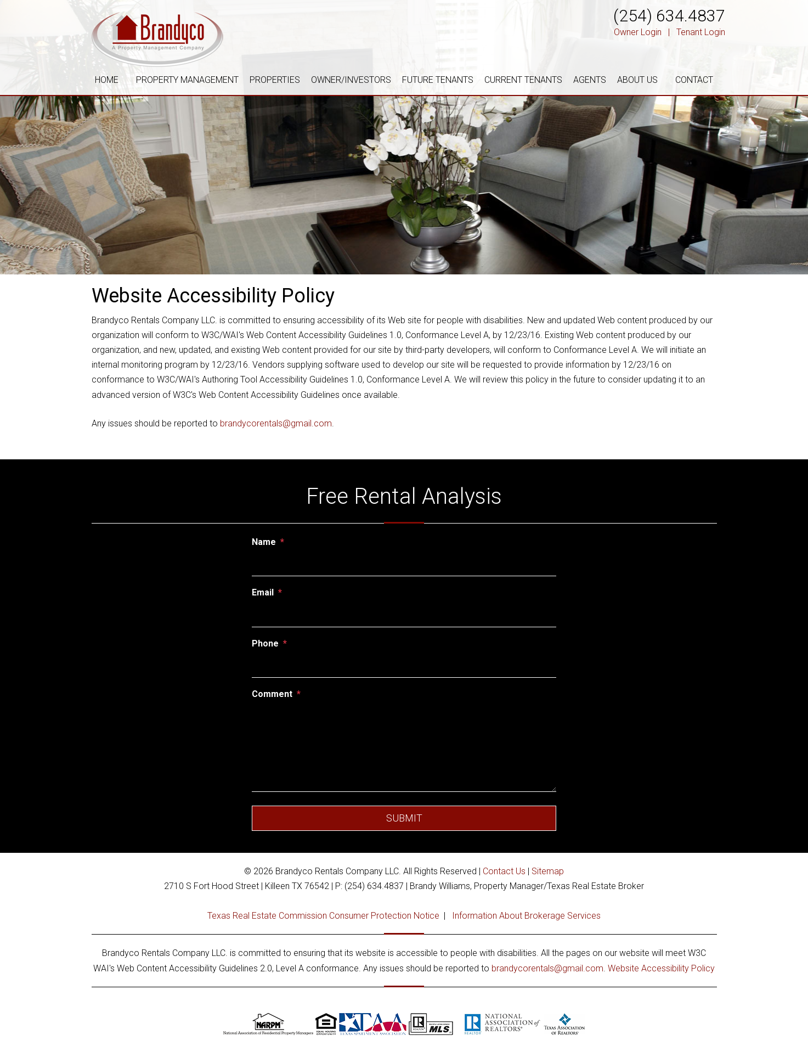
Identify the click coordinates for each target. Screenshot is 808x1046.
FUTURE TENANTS (437, 80)
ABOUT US (637, 80)
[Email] (404, 615)
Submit (404, 818)
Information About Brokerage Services (526, 915)
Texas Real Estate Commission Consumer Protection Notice (323, 915)
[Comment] (404, 748)
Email (263, 592)
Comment (272, 694)
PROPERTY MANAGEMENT (187, 80)
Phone (265, 643)
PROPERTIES (275, 80)
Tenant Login (700, 32)
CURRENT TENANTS (523, 80)
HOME (106, 80)
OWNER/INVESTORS (351, 80)
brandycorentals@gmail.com (276, 423)
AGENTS (589, 80)
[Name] (404, 564)
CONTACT (694, 80)
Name (264, 542)
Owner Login (638, 32)
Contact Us (504, 871)
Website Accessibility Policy (661, 968)
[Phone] (404, 666)
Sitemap (548, 871)
